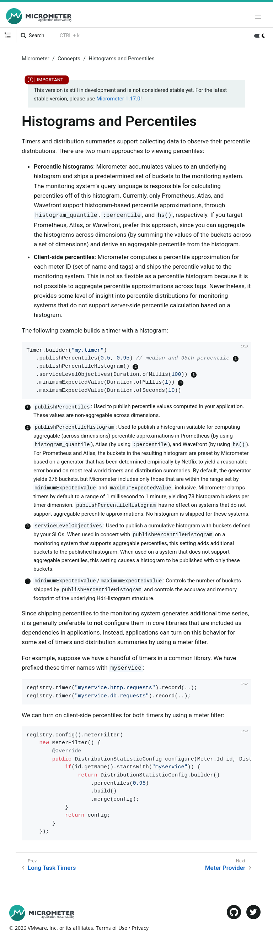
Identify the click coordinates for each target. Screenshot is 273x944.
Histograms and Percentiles (122, 58)
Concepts (69, 58)
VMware (37, 927)
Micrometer (35, 58)
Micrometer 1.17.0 (118, 98)
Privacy (140, 927)
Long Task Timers (52, 867)
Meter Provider (225, 867)
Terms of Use (111, 927)
